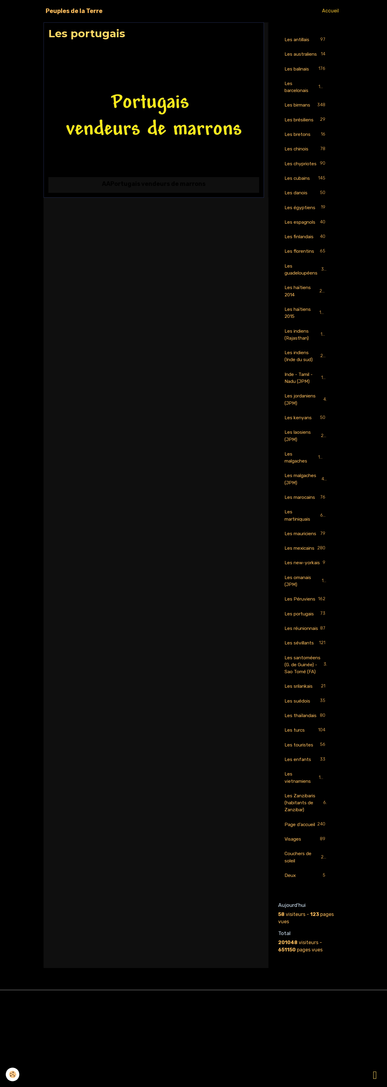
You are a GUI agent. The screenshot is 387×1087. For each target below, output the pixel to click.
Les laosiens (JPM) (306, 449)
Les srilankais (306, 748)
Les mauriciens (306, 552)
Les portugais (306, 660)
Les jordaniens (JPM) (306, 412)
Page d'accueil (306, 899)
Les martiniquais (306, 530)
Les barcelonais (306, 94)
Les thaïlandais (306, 781)
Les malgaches (306, 471)
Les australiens (306, 57)
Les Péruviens (306, 641)
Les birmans (306, 113)
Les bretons (306, 143)
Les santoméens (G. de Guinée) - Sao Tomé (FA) (307, 722)
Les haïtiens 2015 (306, 324)
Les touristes (306, 815)
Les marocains (306, 512)
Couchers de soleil (306, 936)
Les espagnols (306, 232)
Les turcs (306, 800)
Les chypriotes (306, 173)
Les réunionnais (306, 678)
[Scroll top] (374, 1074)
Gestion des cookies (193, 1078)
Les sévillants (306, 696)
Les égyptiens (306, 217)
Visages (306, 918)
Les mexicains (306, 574)
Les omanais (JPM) (306, 619)
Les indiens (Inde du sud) (307, 368)
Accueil (330, 11)
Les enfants (306, 829)
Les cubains (306, 187)
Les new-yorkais (306, 597)
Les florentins (306, 262)
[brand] (74, 11)
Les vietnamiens (306, 848)
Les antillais (306, 39)
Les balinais (306, 76)
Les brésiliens (306, 128)
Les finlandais (306, 247)
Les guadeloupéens (306, 280)
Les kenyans (306, 431)
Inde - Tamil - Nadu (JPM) (306, 390)
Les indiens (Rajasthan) (306, 346)
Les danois (306, 202)
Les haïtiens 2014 (306, 302)
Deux (306, 955)
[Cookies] (13, 1074)
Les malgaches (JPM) (306, 493)
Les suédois (306, 763)
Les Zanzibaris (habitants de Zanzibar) (306, 874)
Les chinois (306, 158)
